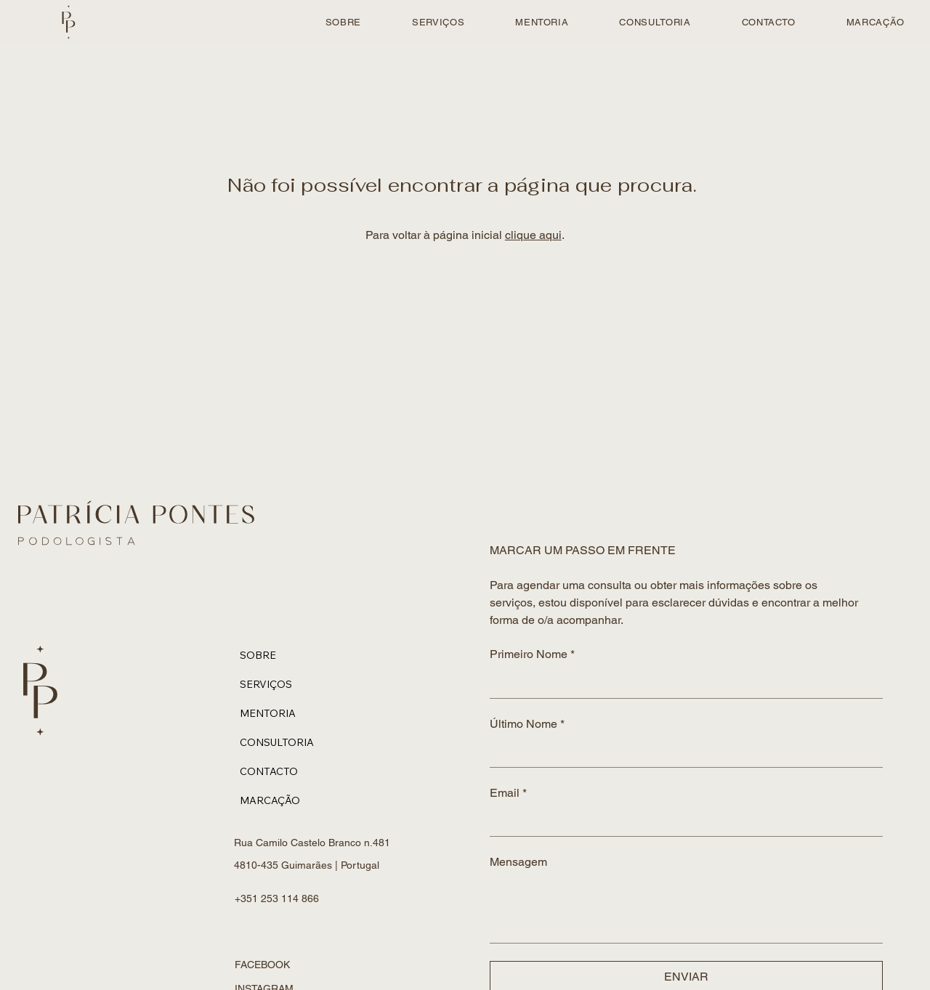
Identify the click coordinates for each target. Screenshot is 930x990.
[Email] (682, 821)
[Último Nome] (682, 752)
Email (508, 793)
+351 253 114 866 (278, 898)
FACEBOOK (262, 964)
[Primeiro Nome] (682, 683)
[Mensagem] (686, 910)
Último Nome (527, 724)
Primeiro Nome (532, 654)
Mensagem (518, 862)
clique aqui (533, 235)
